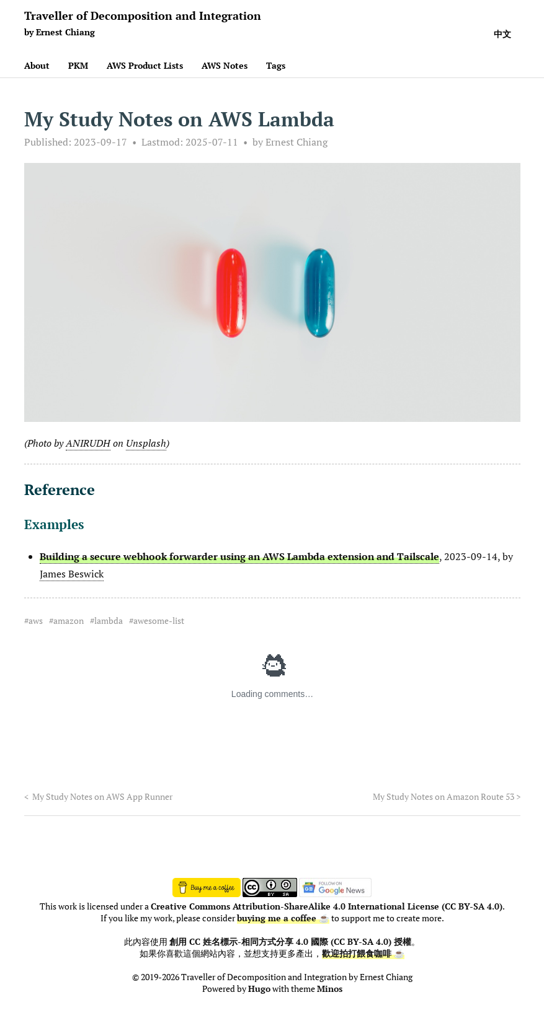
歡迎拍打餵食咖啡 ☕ (363, 953)
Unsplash (146, 443)
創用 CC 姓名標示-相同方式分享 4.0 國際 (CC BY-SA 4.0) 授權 (290, 941)
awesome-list (158, 620)
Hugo (259, 988)
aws (36, 620)
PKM (78, 65)
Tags (275, 65)
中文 (502, 34)
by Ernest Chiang (290, 142)
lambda (108, 620)
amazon (68, 620)
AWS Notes (224, 65)
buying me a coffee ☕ (283, 918)
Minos (329, 988)
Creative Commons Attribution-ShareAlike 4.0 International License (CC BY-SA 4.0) (326, 906)
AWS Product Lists (145, 65)
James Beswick (72, 574)
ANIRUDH (88, 443)
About (37, 65)
